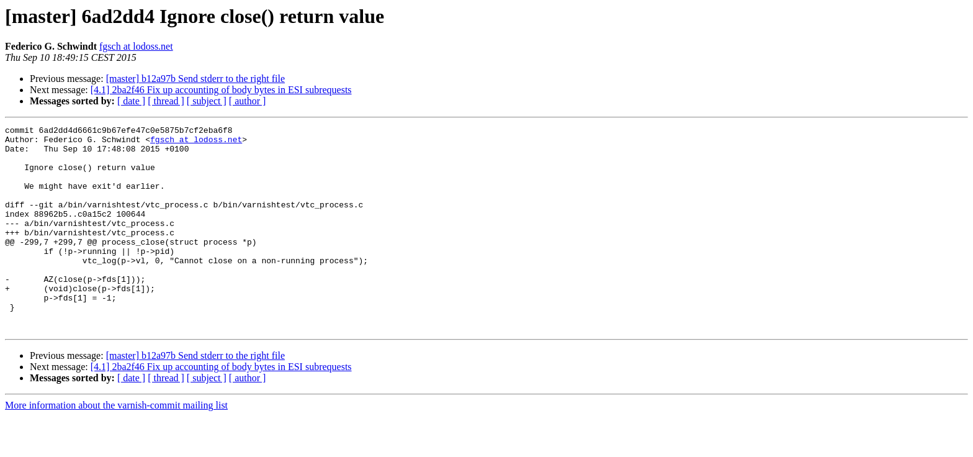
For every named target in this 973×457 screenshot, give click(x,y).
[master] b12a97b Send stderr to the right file (195, 78)
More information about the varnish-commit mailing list (116, 446)
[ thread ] (166, 101)
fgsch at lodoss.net (136, 46)
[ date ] (131, 101)
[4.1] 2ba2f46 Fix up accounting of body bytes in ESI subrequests (221, 89)
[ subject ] (206, 101)
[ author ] (247, 101)
